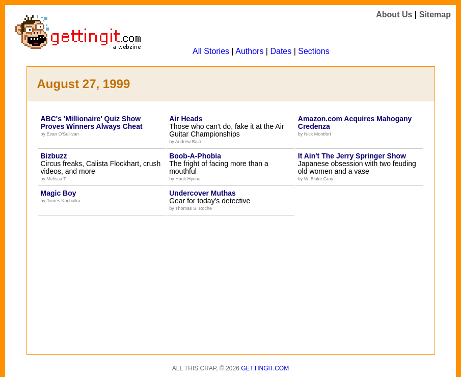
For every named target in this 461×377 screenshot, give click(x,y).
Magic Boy (58, 193)
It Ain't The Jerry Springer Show (352, 156)
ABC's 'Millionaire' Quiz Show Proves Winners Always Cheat (92, 122)
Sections (313, 51)
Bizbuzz (54, 156)
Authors (249, 51)
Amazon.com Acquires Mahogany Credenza (355, 122)
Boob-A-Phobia (195, 156)
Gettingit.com (265, 368)
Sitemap (435, 14)
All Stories (211, 51)
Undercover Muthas (202, 193)
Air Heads (185, 119)
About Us (394, 14)
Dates (280, 51)
